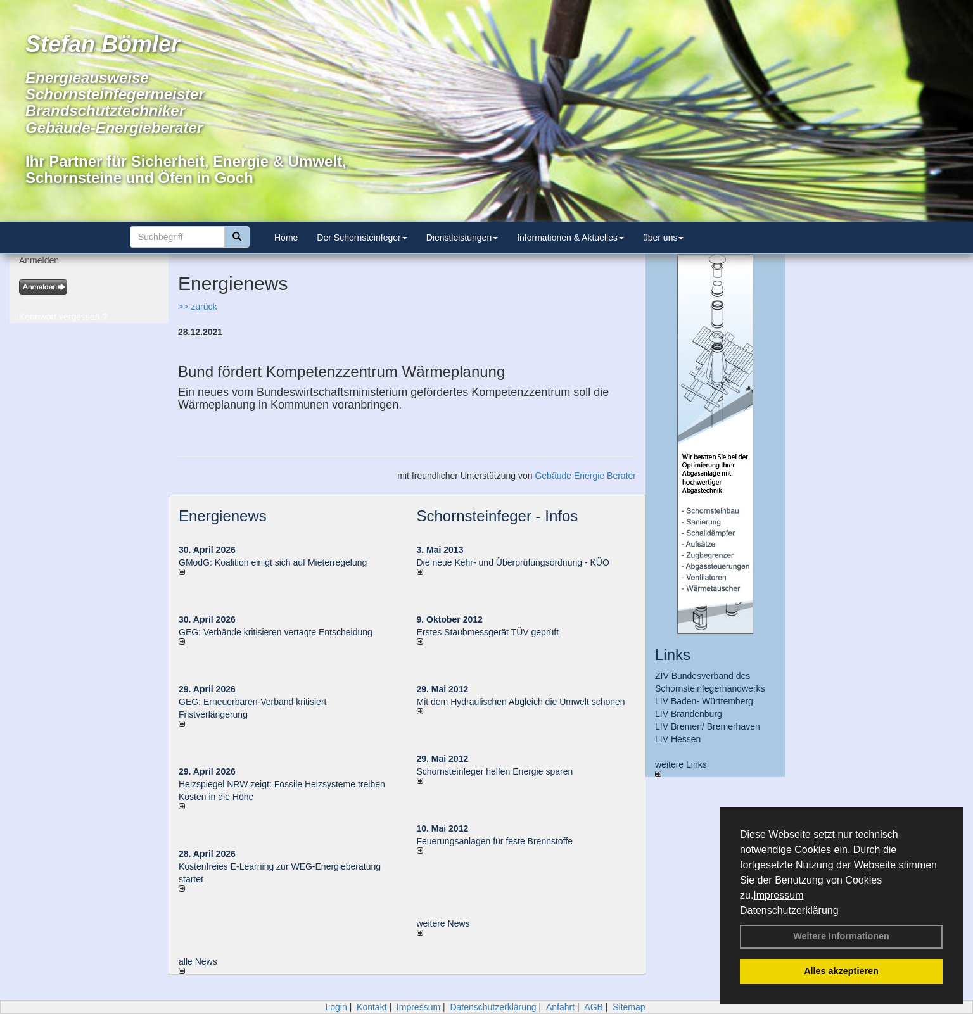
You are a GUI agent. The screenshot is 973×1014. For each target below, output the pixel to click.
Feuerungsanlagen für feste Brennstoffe (495, 841)
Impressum (778, 895)
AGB (593, 1007)
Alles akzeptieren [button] (841, 971)
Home (286, 237)
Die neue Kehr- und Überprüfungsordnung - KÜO (513, 562)
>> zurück (197, 306)
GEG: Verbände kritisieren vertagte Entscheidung (275, 632)
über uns (663, 237)
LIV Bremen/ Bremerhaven (707, 726)
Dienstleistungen (462, 237)
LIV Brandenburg (688, 714)
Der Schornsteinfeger (362, 237)
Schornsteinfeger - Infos (497, 515)
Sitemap (629, 1007)
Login (336, 1007)
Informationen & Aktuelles (570, 237)
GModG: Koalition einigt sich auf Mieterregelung (273, 562)
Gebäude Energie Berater (585, 476)
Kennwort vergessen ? (63, 317)
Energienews (223, 515)
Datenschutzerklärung (789, 910)
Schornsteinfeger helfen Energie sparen (495, 771)
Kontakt (371, 1007)
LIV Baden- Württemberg (704, 701)
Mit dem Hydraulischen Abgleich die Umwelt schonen (521, 702)
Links (672, 654)
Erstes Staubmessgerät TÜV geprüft (488, 632)
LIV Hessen (678, 739)
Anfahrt (560, 1007)
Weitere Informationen (841, 936)
